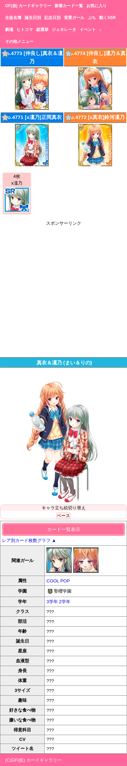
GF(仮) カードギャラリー (28, 5)
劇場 (9, 29)
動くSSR (107, 17)
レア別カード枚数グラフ (29, 540)
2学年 (64, 601)
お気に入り (96, 5)
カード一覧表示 (63, 529)
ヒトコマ (25, 29)
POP (65, 580)
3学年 (52, 601)
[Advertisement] (63, 290)
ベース (63, 515)
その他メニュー (19, 41)
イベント (88, 29)
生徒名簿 (13, 17)
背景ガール (74, 17)
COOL (52, 580)
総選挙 (42, 29)
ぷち (92, 17)
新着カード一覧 (69, 5)
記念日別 (52, 17)
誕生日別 (33, 17)
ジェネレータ (64, 29)
